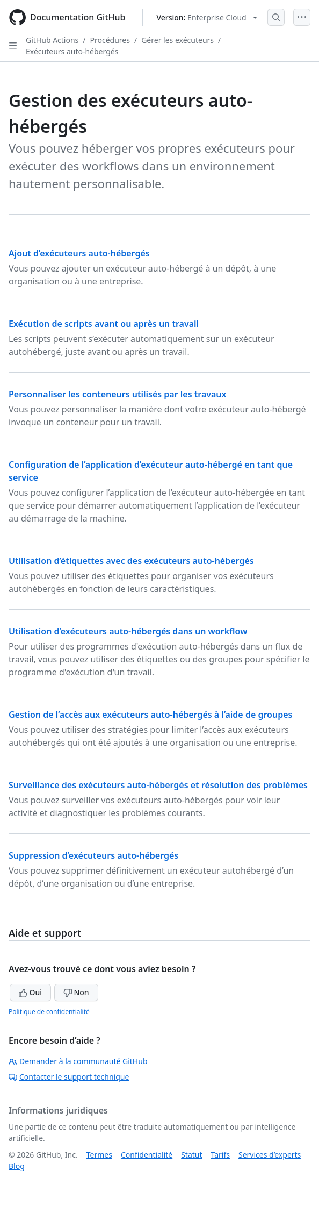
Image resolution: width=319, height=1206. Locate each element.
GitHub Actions (52, 40)
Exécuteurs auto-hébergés (72, 51)
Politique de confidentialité (49, 1011)
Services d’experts (269, 1155)
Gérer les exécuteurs (177, 40)
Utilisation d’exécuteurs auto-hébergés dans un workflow (128, 631)
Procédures (110, 40)
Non (76, 992)
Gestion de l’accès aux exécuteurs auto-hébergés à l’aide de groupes (150, 714)
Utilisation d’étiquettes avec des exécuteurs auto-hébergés (131, 561)
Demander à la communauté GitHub (78, 1061)
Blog (17, 1166)
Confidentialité (146, 1155)
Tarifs (220, 1155)
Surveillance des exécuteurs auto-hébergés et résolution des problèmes (158, 785)
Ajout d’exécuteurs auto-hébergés (79, 253)
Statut (191, 1155)
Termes (99, 1155)
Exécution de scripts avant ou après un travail (104, 324)
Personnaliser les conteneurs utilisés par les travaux (118, 394)
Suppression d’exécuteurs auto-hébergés (93, 855)
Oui (30, 992)
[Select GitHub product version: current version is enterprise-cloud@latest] (206, 17)
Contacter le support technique (69, 1077)
